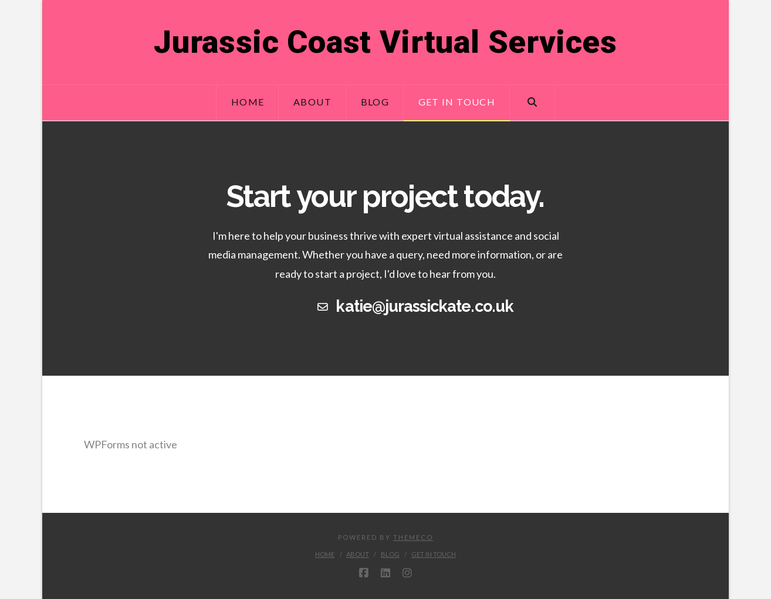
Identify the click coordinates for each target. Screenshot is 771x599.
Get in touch (433, 554)
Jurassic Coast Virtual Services (385, 42)
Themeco (413, 537)
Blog (390, 554)
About (357, 554)
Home (324, 554)
